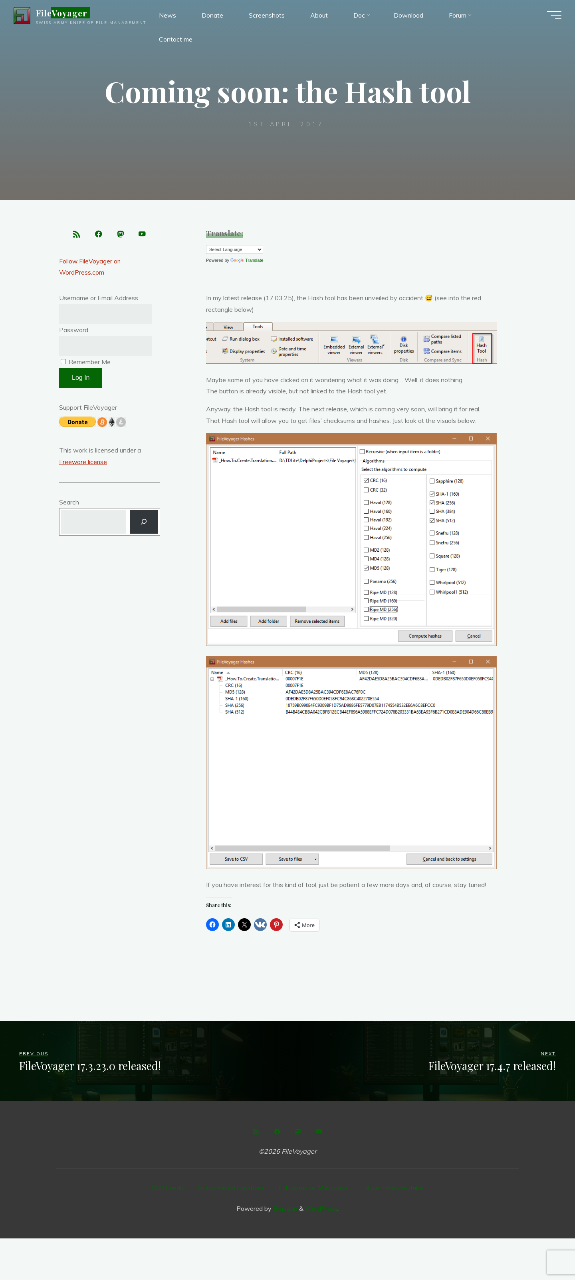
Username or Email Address (98, 299)
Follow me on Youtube (392, 1188)
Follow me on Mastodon (313, 1188)
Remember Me (86, 364)
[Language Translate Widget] (234, 249)
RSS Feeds (167, 1188)
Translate (246, 260)
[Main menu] (552, 16)
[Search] (144, 524)
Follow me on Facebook (231, 1188)
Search (69, 504)
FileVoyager (64, 13)
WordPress (321, 1208)
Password (73, 331)
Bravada (284, 1208)
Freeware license (83, 464)
